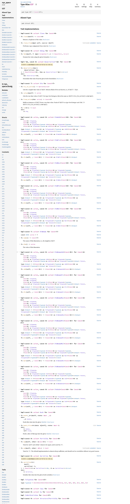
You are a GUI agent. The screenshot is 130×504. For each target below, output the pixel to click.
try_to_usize (28, 86)
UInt (35, 483)
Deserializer (51, 72)
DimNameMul (59, 344)
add (24, 134)
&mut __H (47, 415)
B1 (65, 483)
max (24, 180)
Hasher (29, 419)
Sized (29, 431)
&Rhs (39, 448)
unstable (92, 43)
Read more (46, 39)
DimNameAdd (59, 252)
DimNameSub (59, 367)
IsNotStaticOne (31, 495)
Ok (48, 468)
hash (25, 415)
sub (24, 383)
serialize (27, 462)
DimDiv (57, 140)
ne (24, 448)
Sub (47, 374)
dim (24, 244)
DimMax (57, 163)
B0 (69, 483)
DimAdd (57, 117)
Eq (41, 492)
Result (56, 54)
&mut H (56, 425)
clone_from (27, 43)
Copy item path (36, 4)
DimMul (57, 209)
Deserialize (49, 62)
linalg (29, 2)
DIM (27, 235)
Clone (42, 33)
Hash (42, 412)
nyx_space (24, 2)
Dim (41, 83)
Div (47, 147)
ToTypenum (33, 121)
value (25, 93)
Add (47, 124)
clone (25, 36)
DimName (43, 232)
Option (41, 86)
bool (34, 108)
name (25, 238)
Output (77, 126)
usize (35, 33)
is (24, 108)
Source (23, 6)
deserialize (28, 68)
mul (24, 226)
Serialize (44, 456)
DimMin (57, 186)
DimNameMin (59, 321)
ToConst (82, 126)
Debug (42, 51)
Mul (47, 216)
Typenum (42, 124)
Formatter (43, 54)
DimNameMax (59, 298)
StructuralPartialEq (48, 498)
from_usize (27, 99)
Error (66, 54)
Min (47, 193)
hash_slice (27, 425)
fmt (24, 54)
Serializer (40, 468)
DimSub (57, 389)
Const (36, 12)
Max (47, 170)
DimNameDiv (59, 275)
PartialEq (44, 439)
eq (24, 442)
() (61, 54)
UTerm (61, 483)
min (24, 203)
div (24, 157)
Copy (42, 489)
